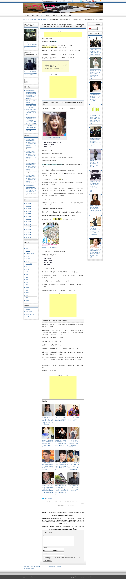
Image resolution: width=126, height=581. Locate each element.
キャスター (28, 258)
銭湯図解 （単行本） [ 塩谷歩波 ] (50, 247)
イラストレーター (80, 505)
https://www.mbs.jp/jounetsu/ (54, 137)
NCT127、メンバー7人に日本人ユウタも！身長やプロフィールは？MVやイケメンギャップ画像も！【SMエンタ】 (95, 51)
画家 (27, 295)
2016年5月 (28, 229)
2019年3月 (28, 203)
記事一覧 (55, 15)
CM (26, 245)
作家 (27, 271)
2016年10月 (28, 219)
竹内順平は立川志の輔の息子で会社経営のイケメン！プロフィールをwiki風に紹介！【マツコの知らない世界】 (47, 466)
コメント (45, 535)
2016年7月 (28, 224)
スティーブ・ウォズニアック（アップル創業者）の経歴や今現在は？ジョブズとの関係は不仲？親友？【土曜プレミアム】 (47, 489)
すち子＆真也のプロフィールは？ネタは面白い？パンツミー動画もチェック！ (73, 420)
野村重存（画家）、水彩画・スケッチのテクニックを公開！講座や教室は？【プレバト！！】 (95, 163)
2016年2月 (28, 237)
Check (45, 498)
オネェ (27, 256)
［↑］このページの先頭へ (28, 578)
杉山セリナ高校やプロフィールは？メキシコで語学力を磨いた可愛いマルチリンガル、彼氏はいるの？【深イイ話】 (47, 421)
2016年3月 (28, 234)
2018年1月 (28, 208)
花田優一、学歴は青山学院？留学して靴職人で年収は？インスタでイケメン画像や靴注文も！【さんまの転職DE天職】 (73, 466)
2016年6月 (28, 226)
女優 (27, 282)
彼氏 (65, 502)
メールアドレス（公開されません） (51, 552)
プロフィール (51, 502)
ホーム (27, 15)
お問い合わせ (35, 15)
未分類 (27, 287)
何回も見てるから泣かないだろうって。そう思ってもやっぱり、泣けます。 (30, 73)
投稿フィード (29, 311)
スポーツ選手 (29, 264)
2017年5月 (28, 213)
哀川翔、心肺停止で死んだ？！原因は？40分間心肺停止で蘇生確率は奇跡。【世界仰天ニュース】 (73, 489)
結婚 (73, 502)
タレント (28, 266)
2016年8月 (28, 221)
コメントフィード (30, 314)
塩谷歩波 (61, 502)
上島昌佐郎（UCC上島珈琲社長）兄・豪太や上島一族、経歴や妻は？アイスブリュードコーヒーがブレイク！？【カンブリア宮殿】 (95, 186)
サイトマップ (46, 15)
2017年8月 (28, 211)
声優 (27, 279)
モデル (27, 269)
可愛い (56, 502)
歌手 (27, 290)
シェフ (27, 261)
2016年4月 (28, 232)
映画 (27, 284)
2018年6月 (28, 206)
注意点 (27, 292)
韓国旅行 (28, 300)
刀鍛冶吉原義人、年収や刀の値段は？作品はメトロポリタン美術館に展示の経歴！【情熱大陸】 (60, 443)
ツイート (50, 498)
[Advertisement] (63, 34)
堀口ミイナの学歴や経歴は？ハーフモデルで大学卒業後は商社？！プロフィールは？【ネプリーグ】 (47, 443)
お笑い (27, 248)
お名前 (45, 549)
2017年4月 (28, 216)
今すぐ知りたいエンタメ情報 (29, 19)
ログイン (28, 309)
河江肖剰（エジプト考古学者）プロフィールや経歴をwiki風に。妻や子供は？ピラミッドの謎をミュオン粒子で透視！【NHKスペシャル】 (95, 73)
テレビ (46, 502)
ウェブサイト (46, 555)
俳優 (27, 274)
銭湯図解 (82, 504)
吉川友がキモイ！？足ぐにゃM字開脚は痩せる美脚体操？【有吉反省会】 (60, 419)
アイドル (28, 251)
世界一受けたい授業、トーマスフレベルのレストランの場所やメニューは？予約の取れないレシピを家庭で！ (73, 443)
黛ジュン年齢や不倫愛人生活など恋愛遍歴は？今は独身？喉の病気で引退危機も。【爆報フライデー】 (60, 466)
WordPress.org (29, 316)
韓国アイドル (29, 298)
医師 (27, 277)
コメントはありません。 (70, 505)
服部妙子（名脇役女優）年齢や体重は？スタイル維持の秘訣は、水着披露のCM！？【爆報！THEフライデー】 (95, 209)
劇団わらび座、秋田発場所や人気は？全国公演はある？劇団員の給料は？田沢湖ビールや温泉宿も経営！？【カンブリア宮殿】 (60, 490)
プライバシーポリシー (66, 15)
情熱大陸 (69, 502)
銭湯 (76, 502)
